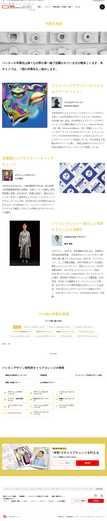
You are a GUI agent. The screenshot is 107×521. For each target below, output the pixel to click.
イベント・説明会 (65, 463)
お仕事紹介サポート (54, 382)
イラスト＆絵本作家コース (22, 332)
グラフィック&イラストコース (59, 327)
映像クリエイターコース (65, 332)
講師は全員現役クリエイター (19, 375)
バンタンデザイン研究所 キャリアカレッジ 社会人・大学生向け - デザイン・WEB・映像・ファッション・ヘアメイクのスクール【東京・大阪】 (48, 489)
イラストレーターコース (83, 327)
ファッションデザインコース (20, 336)
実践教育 (54, 375)
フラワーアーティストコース (87, 336)
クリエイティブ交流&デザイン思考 (89, 375)
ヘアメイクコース (66, 336)
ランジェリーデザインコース (45, 336)
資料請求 (91, 463)
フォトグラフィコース (86, 332)
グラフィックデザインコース (34, 327)
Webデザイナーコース (44, 332)
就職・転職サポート (19, 382)
